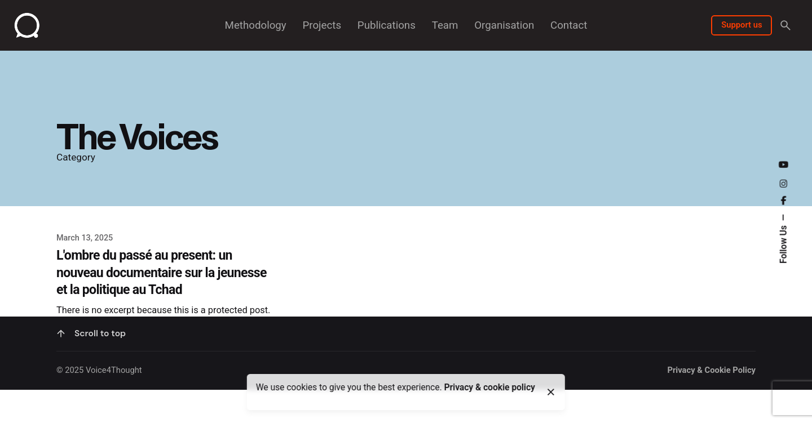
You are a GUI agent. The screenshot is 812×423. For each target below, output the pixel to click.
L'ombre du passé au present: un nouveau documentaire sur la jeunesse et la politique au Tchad (161, 273)
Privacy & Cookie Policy (711, 406)
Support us (741, 25)
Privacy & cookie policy (489, 387)
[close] (551, 392)
